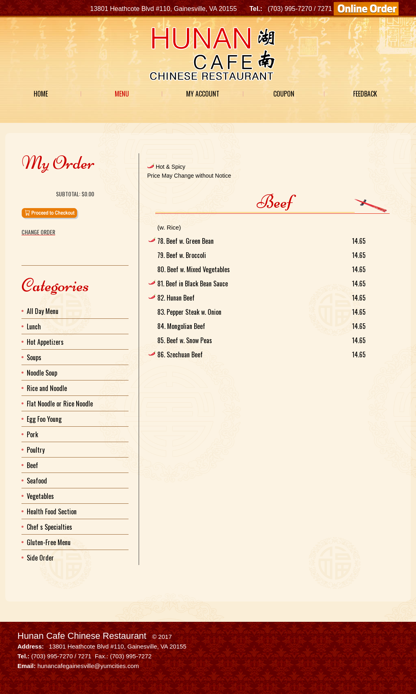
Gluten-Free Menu (49, 542)
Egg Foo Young (44, 419)
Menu (122, 94)
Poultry (36, 450)
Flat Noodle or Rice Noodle (60, 403)
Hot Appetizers (45, 342)
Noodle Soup (42, 373)
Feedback (365, 94)
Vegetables (40, 496)
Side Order (40, 558)
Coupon (283, 94)
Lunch (34, 326)
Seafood (37, 481)
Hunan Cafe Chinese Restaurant (81, 636)
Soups (34, 357)
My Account (202, 94)
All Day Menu (42, 311)
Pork (32, 434)
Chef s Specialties (49, 527)
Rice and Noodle (47, 388)
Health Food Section (52, 511)
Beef (32, 465)
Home (41, 94)
